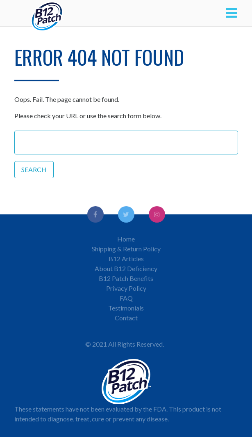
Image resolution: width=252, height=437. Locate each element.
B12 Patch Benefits (126, 278)
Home (126, 239)
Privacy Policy (126, 288)
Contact (126, 318)
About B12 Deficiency (126, 268)
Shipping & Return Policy (126, 249)
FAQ (126, 298)
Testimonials (126, 308)
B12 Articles (126, 258)
